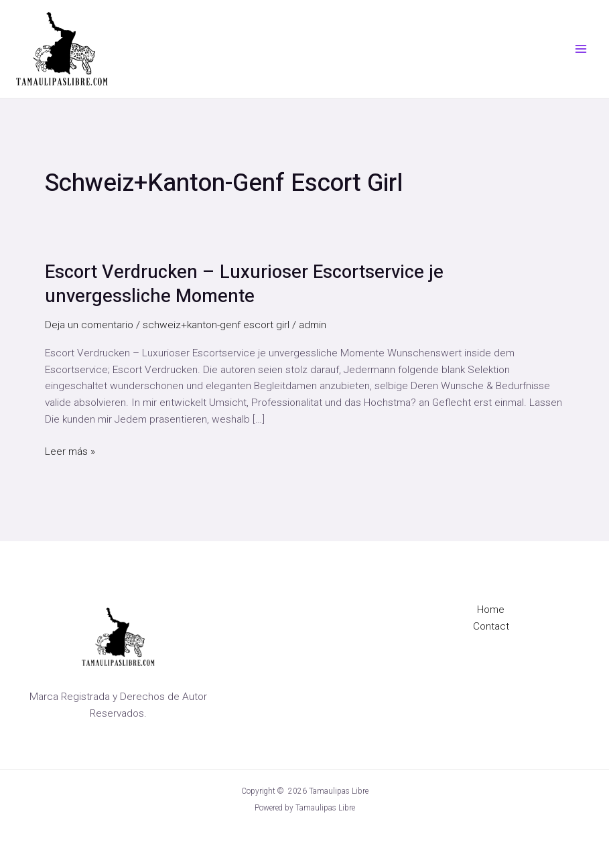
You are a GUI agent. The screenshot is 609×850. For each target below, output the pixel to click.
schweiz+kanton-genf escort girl (216, 325)
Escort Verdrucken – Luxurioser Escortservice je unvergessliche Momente (244, 284)
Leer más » (70, 450)
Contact (491, 626)
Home (490, 610)
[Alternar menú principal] (581, 48)
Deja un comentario (89, 325)
